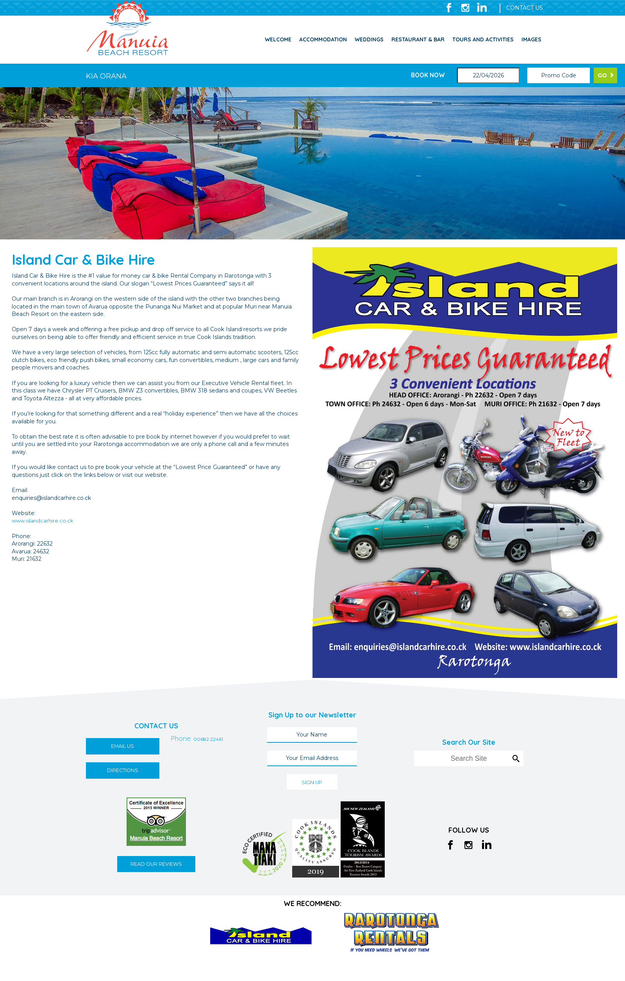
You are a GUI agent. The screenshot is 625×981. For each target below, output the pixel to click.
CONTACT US (524, 7)
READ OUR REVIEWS (156, 864)
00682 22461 (167, 771)
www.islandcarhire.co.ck (44, 520)
